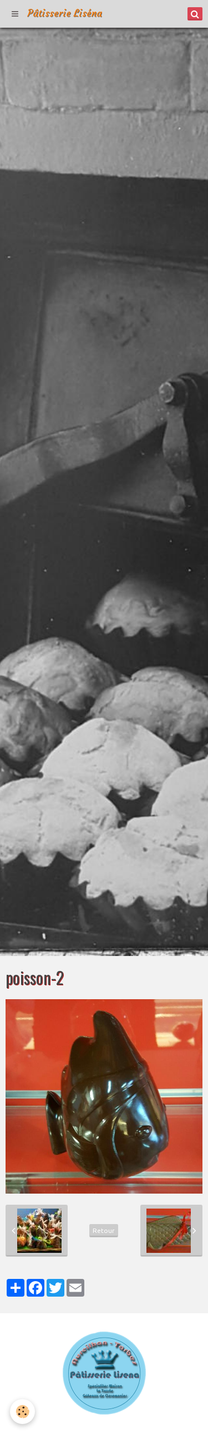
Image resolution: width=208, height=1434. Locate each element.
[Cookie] (22, 1411)
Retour (104, 1230)
